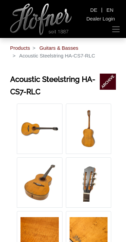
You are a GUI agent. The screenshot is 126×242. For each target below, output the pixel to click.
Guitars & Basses (58, 48)
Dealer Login (100, 19)
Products (20, 48)
